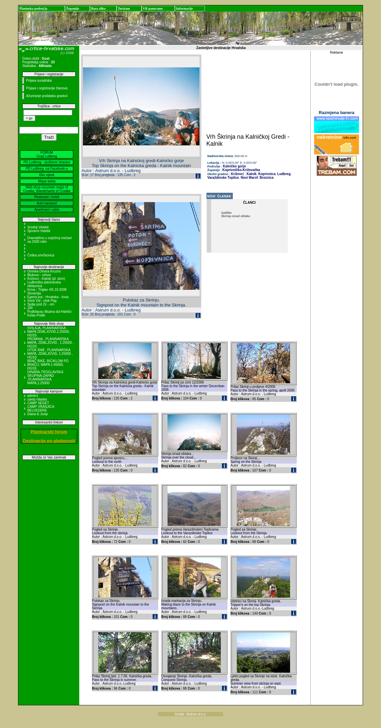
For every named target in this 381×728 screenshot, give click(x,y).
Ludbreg (283, 174)
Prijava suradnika (39, 80)
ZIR (30, 308)
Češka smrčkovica (40, 255)
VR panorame (153, 8)
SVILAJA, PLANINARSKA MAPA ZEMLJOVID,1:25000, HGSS (48, 331)
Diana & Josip (37, 414)
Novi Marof (249, 177)
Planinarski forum (49, 431)
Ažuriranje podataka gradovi (47, 96)
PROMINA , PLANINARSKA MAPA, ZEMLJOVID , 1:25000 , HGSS (50, 342)
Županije (72, 8)
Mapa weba (47, 181)
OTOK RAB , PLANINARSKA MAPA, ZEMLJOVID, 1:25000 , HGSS (50, 353)
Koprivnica (266, 174)
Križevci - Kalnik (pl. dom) (46, 278)
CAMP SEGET (38, 403)
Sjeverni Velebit (38, 231)
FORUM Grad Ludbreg (47, 154)
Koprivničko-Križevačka (241, 170)
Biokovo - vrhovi (39, 275)
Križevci (237, 174)
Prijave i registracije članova (46, 88)
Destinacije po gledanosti (49, 440)
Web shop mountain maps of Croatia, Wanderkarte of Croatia (46, 189)
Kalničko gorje (234, 166)
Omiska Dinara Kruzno (44, 271)
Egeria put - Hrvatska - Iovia (48, 297)
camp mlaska (37, 399)
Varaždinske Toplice (223, 177)
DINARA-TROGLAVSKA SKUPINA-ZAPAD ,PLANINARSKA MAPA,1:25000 (45, 377)
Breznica (266, 177)
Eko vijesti (46, 175)
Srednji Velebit (38, 227)
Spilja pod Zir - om (40, 304)
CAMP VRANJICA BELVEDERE (40, 408)
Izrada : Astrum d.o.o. (190, 714)
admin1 (32, 396)
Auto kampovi (47, 203)
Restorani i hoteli (46, 197)
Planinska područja (33, 8)
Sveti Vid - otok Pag (42, 300)
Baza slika (98, 8)
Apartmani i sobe (46, 209)
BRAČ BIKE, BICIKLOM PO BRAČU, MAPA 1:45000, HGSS (48, 364)
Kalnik (250, 174)
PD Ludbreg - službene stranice (46, 162)
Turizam (124, 8)
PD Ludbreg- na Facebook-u (47, 168)
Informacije (184, 8)
